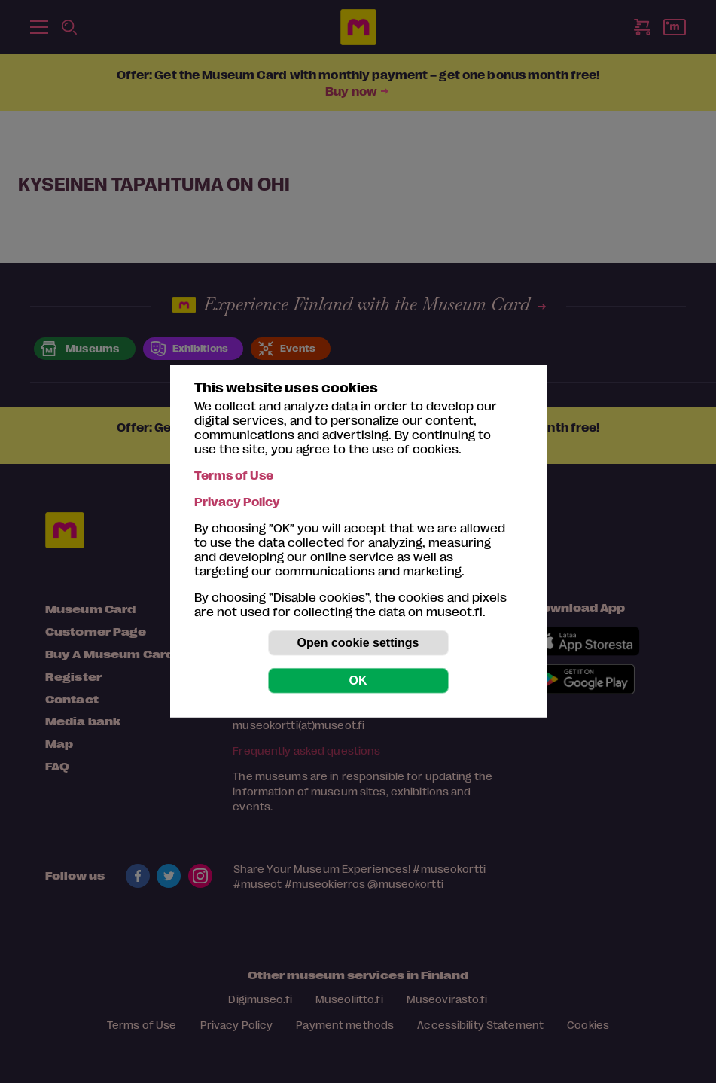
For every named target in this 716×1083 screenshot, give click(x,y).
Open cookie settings (358, 642)
